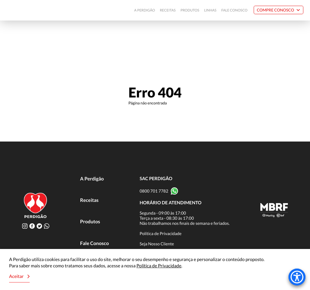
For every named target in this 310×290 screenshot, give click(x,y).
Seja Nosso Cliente (157, 243)
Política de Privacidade (161, 233)
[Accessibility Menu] (297, 277)
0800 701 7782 (154, 190)
